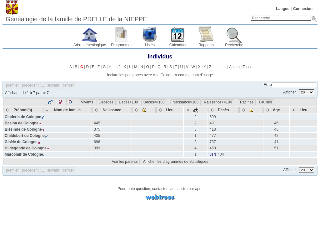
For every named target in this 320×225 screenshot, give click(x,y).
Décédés (106, 102)
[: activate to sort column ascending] (144, 110)
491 (213, 123)
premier (12, 85)
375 (97, 129)
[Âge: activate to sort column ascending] (276, 110)
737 (213, 142)
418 (213, 129)
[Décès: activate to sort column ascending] (223, 110)
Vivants (87, 102)
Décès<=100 (154, 102)
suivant (53, 85)
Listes (150, 45)
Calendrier (178, 45)
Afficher (298, 92)
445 (97, 123)
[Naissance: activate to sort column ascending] (112, 110)
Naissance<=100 (218, 102)
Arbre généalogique (89, 45)
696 (97, 142)
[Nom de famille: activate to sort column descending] (67, 110)
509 (213, 117)
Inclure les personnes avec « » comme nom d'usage (160, 75)
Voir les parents (125, 161)
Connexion (302, 9)
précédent (30, 85)
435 (97, 135)
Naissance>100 (185, 102)
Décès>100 (128, 102)
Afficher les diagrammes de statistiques (175, 161)
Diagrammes (121, 45)
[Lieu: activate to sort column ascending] (169, 110)
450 (213, 148)
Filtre (289, 84)
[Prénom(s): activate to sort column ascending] (22, 110)
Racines (246, 102)
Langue (282, 9)
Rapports (206, 45)
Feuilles (265, 102)
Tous (247, 67)
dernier (68, 85)
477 (213, 135)
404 (221, 154)
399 (97, 148)
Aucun (234, 67)
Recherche (234, 45)
